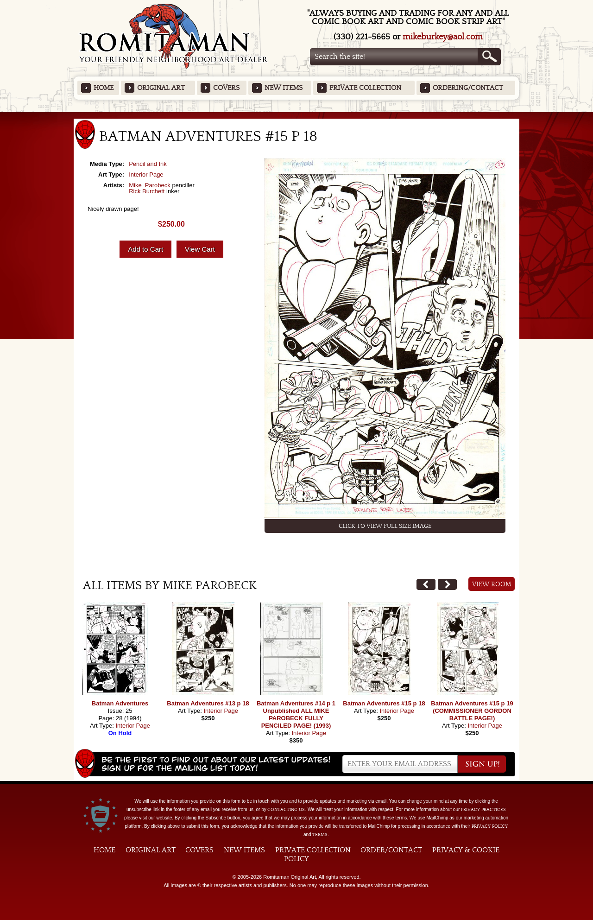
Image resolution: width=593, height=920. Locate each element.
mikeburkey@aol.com (443, 37)
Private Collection (365, 88)
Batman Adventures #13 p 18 (208, 703)
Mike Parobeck (149, 185)
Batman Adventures (120, 703)
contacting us (286, 809)
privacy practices (483, 809)
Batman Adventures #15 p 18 (384, 703)
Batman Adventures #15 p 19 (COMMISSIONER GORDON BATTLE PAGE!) (472, 711)
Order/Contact (391, 850)
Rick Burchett (146, 191)
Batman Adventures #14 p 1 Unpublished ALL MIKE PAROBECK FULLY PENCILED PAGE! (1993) (296, 714)
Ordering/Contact (468, 88)
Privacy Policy (490, 826)
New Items (284, 88)
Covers (226, 88)
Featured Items (297, 115)
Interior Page (146, 174)
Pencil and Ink (148, 163)
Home (104, 88)
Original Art (161, 88)
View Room (491, 584)
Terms (320, 835)
